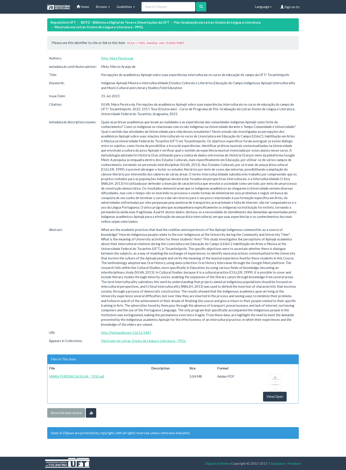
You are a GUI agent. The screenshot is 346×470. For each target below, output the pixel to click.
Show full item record (66, 413)
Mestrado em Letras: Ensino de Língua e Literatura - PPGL (99, 27)
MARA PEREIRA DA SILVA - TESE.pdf (76, 376)
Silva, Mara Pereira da (117, 58)
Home (83, 7)
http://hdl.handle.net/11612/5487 (126, 333)
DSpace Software (217, 463)
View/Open (275, 396)
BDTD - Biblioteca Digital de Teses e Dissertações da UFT (125, 22)
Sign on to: (290, 7)
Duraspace (277, 463)
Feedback (294, 463)
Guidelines (126, 7)
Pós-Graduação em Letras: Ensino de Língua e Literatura (217, 22)
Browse (103, 7)
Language (263, 7)
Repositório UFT (63, 22)
